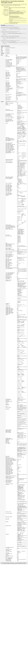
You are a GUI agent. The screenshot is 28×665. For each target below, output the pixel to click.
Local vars (4, 31)
